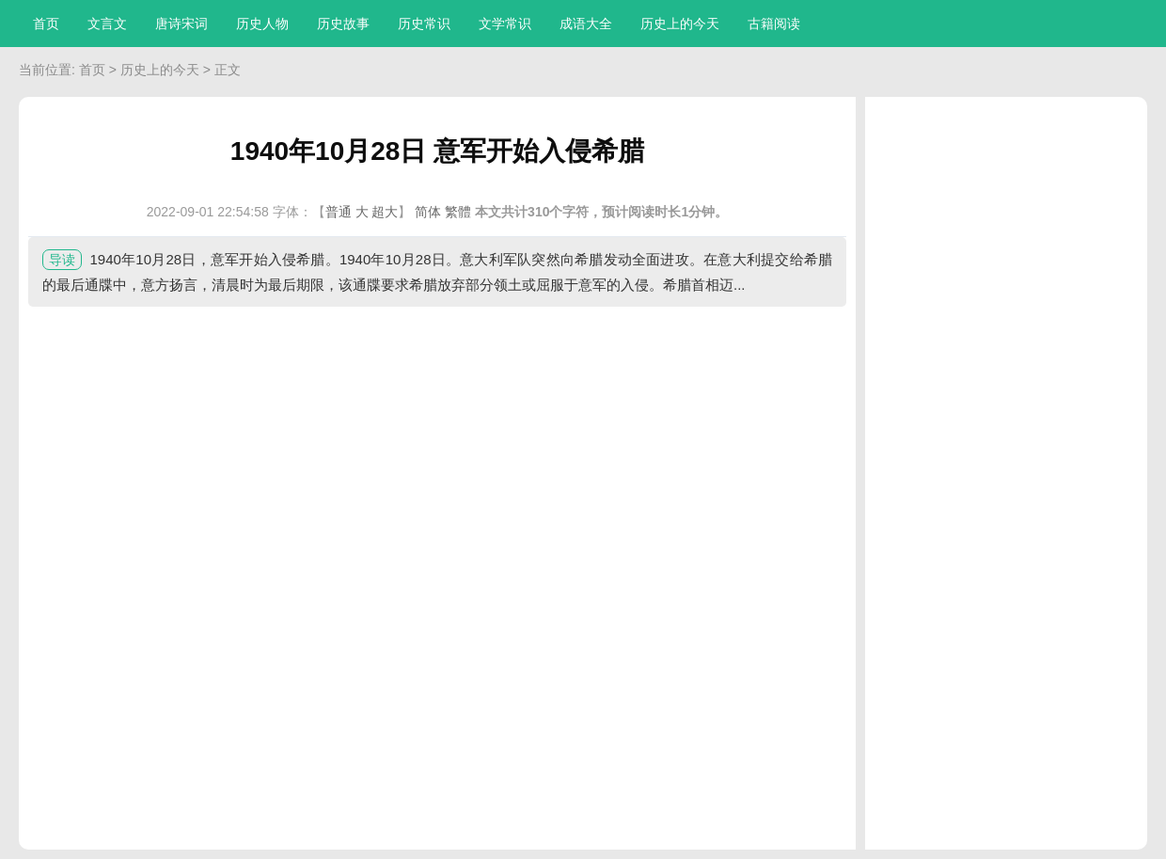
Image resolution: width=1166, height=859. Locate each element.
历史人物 (262, 23)
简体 (428, 211)
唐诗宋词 (181, 23)
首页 (46, 23)
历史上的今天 (679, 23)
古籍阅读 (774, 23)
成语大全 (585, 23)
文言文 (107, 23)
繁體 (458, 211)
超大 (384, 211)
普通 (338, 211)
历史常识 (424, 23)
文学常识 (505, 23)
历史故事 (343, 23)
